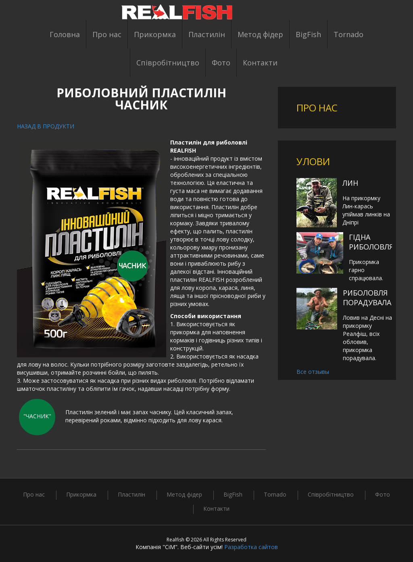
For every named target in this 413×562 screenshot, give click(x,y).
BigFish (308, 34)
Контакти (260, 62)
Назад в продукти (45, 126)
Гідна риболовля (371, 242)
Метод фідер (260, 34)
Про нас (106, 34)
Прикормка (155, 34)
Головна (65, 34)
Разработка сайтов (251, 547)
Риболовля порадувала (367, 297)
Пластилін (206, 34)
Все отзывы (312, 371)
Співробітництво (167, 62)
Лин (350, 183)
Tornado (348, 34)
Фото (221, 62)
